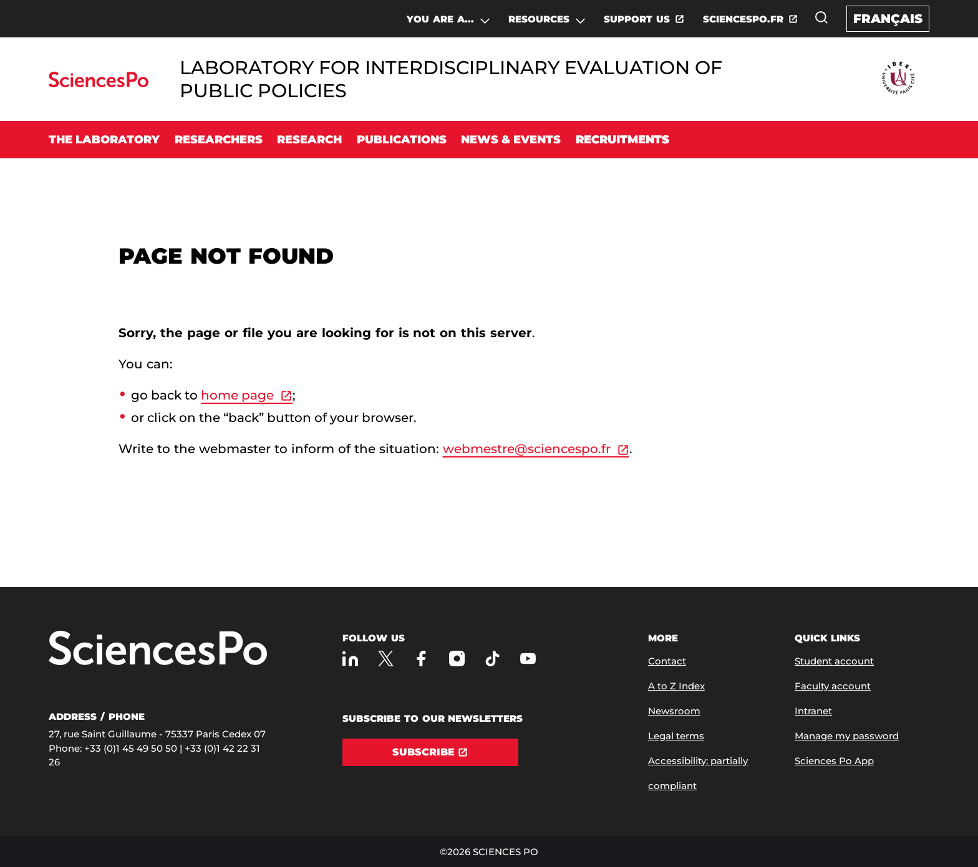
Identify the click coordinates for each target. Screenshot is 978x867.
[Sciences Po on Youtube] (528, 658)
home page (237, 395)
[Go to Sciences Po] (98, 84)
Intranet (813, 711)
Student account (834, 661)
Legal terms (676, 736)
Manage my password (847, 736)
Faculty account (833, 686)
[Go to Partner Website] (898, 79)
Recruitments (622, 139)
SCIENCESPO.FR (743, 19)
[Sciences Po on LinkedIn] (350, 658)
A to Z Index (676, 686)
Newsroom (674, 711)
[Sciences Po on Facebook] (421, 658)
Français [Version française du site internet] (887, 18)
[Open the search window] (821, 17)
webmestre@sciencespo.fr (527, 448)
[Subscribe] (430, 752)
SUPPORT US (637, 19)
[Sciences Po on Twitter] (386, 658)
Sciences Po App (834, 761)
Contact (667, 661)
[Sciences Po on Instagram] (457, 658)
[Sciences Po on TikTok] (492, 658)
